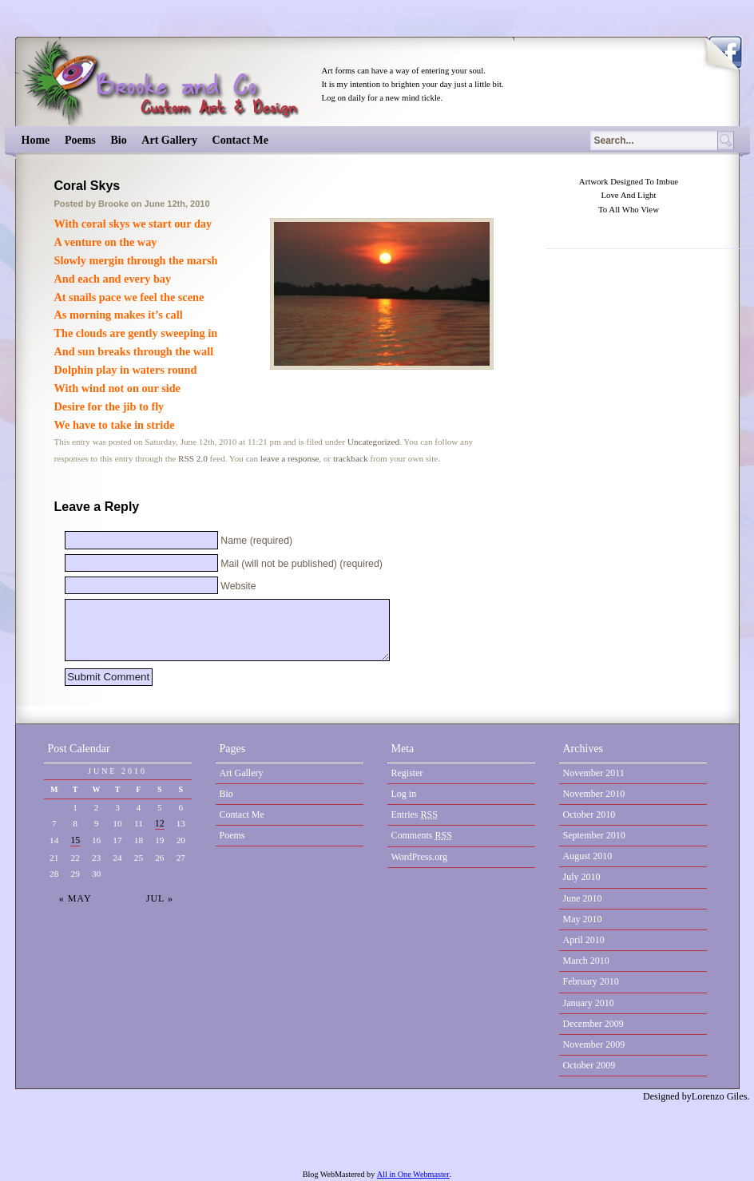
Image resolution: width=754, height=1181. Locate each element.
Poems (80, 140)
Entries (415, 814)
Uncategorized (373, 441)
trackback (350, 458)
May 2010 (582, 919)
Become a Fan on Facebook (725, 48)
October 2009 (589, 1065)
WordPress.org (419, 856)
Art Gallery (169, 140)
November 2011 (594, 773)
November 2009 (594, 1044)
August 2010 (588, 856)
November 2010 (594, 793)
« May (75, 898)
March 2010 (586, 960)
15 (75, 840)
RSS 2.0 (193, 458)
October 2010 (589, 814)
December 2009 (593, 1023)
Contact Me (240, 140)
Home (36, 140)
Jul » (159, 898)
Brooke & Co (167, 82)
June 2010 (582, 898)
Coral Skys (87, 185)
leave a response (289, 458)
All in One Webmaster (413, 1174)
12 (160, 823)
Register (407, 773)
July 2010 (582, 876)
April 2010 (584, 939)
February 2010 (591, 981)
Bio (118, 140)
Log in (404, 793)
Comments (422, 835)
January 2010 (588, 1003)
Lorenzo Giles (720, 1096)
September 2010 (594, 835)
